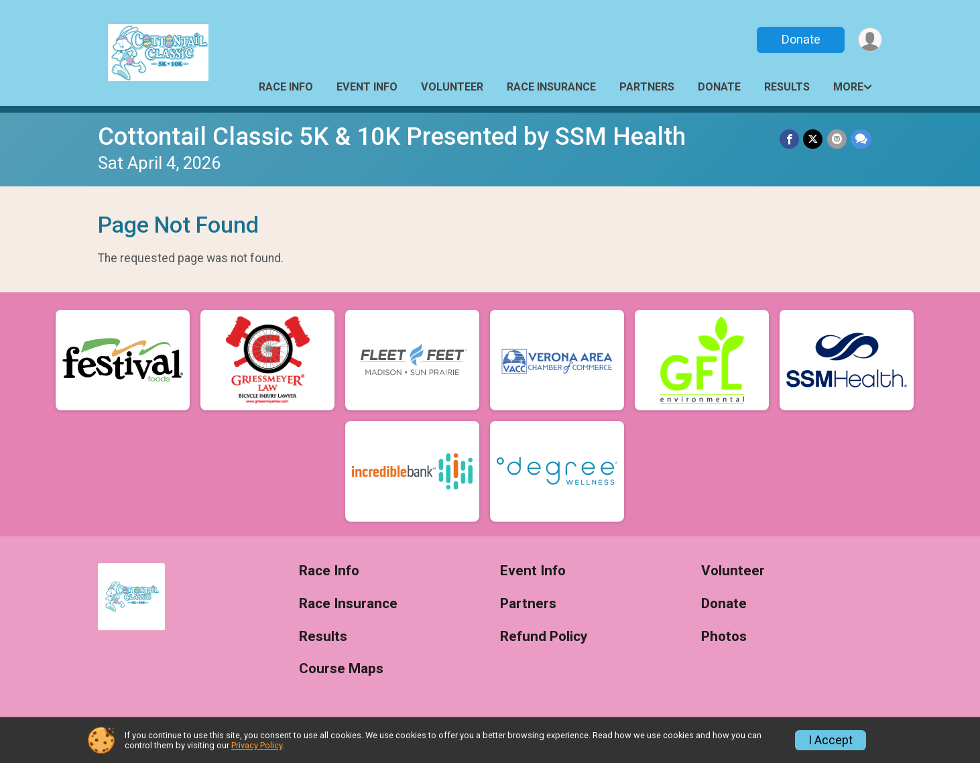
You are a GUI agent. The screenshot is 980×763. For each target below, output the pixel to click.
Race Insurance (551, 86)
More (848, 86)
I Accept (830, 740)
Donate (800, 39)
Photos (724, 636)
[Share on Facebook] (790, 139)
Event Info (366, 86)
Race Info (286, 86)
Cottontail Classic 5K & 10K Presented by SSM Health (392, 136)
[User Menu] (869, 39)
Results (787, 86)
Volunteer (452, 86)
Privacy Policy (256, 745)
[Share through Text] (861, 139)
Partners (646, 86)
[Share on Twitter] (813, 139)
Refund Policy (543, 636)
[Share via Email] (837, 139)
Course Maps (341, 669)
